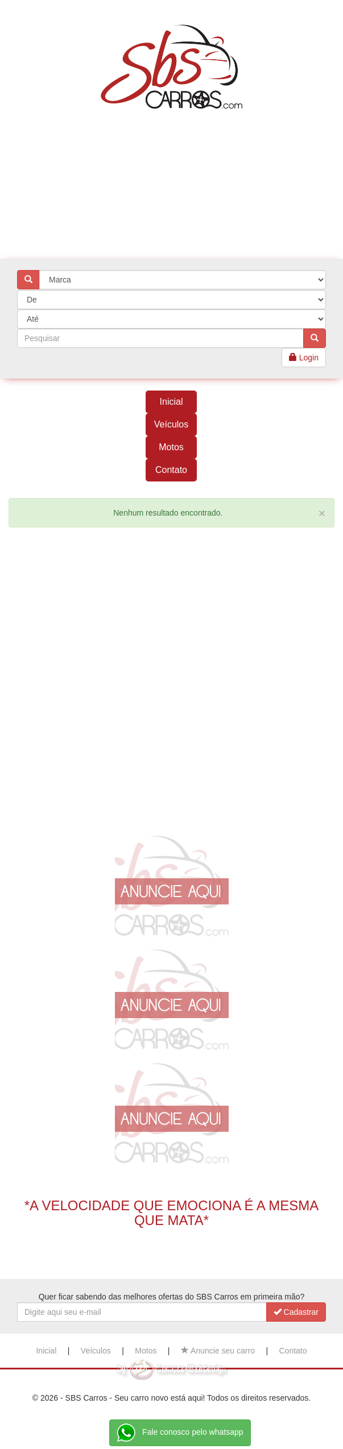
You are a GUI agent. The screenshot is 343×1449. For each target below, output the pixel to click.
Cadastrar (296, 1312)
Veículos (171, 424)
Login (304, 357)
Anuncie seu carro (218, 1350)
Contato (171, 470)
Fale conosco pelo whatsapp (180, 1432)
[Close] (322, 513)
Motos (171, 447)
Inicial (171, 401)
